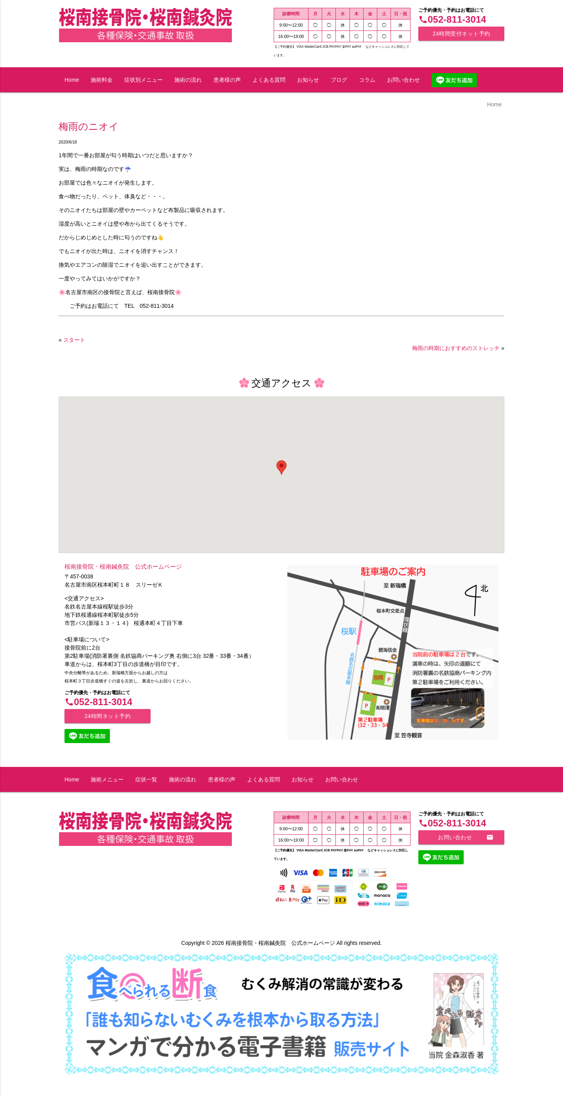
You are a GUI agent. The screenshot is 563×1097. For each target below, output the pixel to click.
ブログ (339, 80)
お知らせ (308, 80)
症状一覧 (146, 779)
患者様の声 (227, 80)
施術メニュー (107, 779)
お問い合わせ (403, 80)
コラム (367, 80)
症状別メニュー (143, 80)
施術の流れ (188, 80)
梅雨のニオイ (89, 126)
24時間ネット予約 (107, 716)
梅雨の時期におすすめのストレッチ (456, 348)
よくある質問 (269, 80)
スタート (74, 340)
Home (72, 80)
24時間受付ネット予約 (461, 34)
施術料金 (102, 80)
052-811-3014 (452, 19)
